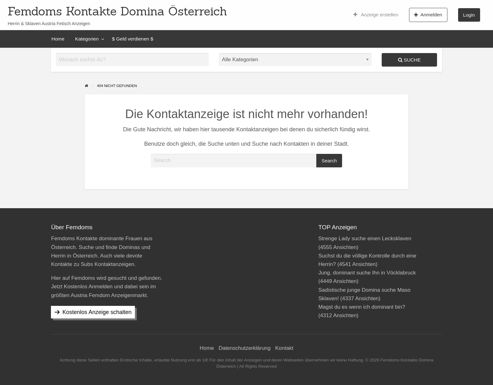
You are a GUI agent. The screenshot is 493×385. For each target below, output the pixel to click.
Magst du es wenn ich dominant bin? (361, 307)
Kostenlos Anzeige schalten (96, 312)
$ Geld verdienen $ (132, 38)
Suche (409, 59)
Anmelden (428, 15)
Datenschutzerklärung (244, 348)
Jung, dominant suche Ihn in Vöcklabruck (367, 273)
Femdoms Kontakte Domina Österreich (117, 11)
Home (58, 38)
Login (469, 15)
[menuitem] (376, 14)
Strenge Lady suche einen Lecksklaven (364, 238)
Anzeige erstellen (375, 15)
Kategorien (87, 38)
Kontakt (284, 348)
